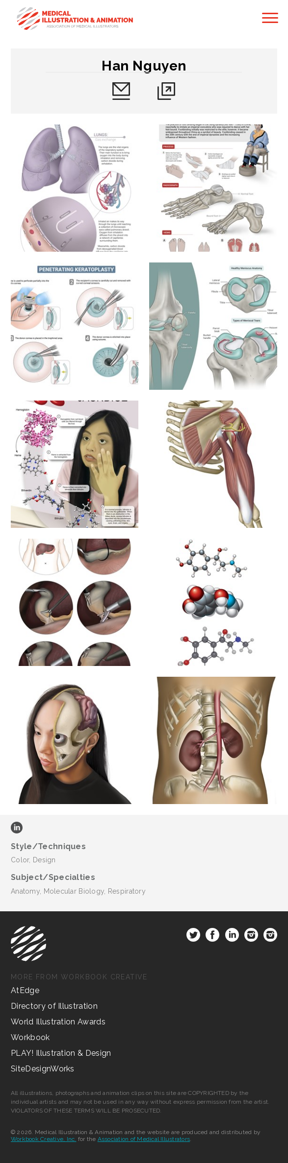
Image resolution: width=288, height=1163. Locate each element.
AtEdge (25, 990)
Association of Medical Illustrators (144, 1139)
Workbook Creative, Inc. (44, 1139)
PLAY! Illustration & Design (61, 1053)
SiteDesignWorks (43, 1068)
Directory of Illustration (54, 1006)
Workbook (30, 1037)
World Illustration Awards (58, 1021)
